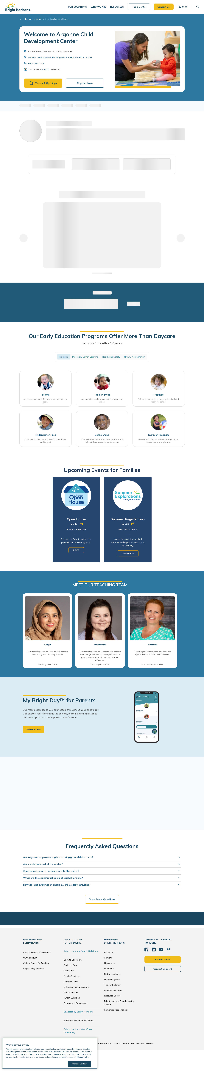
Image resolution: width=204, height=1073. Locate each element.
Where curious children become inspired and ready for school (158, 400)
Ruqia (47, 644)
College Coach (71, 981)
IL (20, 19)
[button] (77, 7)
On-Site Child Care (73, 959)
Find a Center (139, 6)
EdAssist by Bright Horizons (79, 1011)
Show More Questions (102, 899)
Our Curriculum (30, 957)
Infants (45, 394)
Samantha (100, 644)
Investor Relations (113, 990)
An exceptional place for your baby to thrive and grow (45, 400)
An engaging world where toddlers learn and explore (101, 400)
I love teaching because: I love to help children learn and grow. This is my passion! (47, 653)
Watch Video (33, 729)
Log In (183, 6)
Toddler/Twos (102, 394)
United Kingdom (112, 979)
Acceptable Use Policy (134, 1043)
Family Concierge (72, 976)
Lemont (28, 19)
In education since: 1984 (152, 664)
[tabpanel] (76, 519)
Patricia (152, 644)
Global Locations (112, 974)
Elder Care (69, 970)
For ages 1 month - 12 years (102, 343)
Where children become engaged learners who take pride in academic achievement (102, 440)
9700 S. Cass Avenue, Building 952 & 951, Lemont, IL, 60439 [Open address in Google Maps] (60, 57)
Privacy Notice (105, 1043)
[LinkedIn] (154, 949)
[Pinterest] (168, 949)
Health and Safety (111, 356)
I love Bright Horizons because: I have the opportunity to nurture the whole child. (152, 653)
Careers (108, 957)
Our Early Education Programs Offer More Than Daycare (102, 336)
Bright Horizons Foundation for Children (119, 1003)
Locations (109, 968)
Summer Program (158, 434)
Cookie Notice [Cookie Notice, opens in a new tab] (83, 1057)
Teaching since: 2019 (100, 664)
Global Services (71, 992)
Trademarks (149, 1043)
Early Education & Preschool (37, 952)
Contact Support (162, 968)
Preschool (158, 394)
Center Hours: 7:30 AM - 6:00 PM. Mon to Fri (50, 51)
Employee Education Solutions (78, 1020)
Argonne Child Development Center (52, 19)
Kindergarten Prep (45, 434)
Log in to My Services (33, 968)
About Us (108, 952)
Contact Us (163, 6)
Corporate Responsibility (116, 1009)
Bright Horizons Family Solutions (81, 951)
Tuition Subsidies (72, 997)
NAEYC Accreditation (134, 356)
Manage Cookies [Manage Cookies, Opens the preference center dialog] (79, 1064)
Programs (63, 356)
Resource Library (112, 995)
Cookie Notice (118, 1043)
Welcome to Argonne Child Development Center (58, 37)
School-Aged (102, 434)
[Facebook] (146, 949)
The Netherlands (112, 984)
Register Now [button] (85, 83)
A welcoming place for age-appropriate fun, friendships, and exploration (158, 440)
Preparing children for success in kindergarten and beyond (45, 440)
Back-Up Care (70, 965)
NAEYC (45, 69)
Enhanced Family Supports (77, 987)
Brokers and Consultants (76, 1003)
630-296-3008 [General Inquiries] (36, 63)
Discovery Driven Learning (85, 356)
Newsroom (109, 963)
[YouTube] (161, 949)
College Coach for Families (36, 963)
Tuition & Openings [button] (43, 83)
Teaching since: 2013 (47, 664)
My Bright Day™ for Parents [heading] (59, 700)
